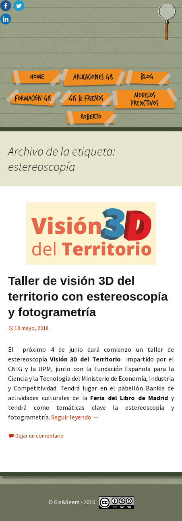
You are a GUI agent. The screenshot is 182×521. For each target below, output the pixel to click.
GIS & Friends (86, 98)
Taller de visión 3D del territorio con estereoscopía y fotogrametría (88, 296)
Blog (147, 77)
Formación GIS (32, 98)
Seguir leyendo (75, 417)
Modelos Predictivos (145, 99)
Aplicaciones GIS (93, 77)
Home (37, 77)
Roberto (91, 117)
